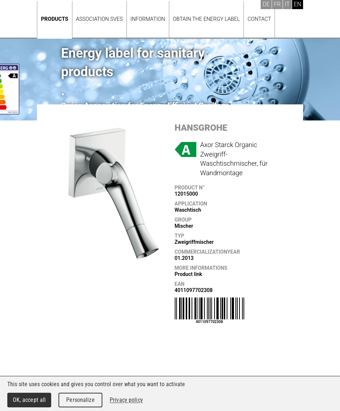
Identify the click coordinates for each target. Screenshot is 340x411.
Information (148, 19)
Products (54, 19)
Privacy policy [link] (126, 399)
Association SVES (99, 19)
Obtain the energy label (206, 19)
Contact (259, 19)
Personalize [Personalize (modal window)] (80, 399)
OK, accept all (29, 399)
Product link (188, 274)
